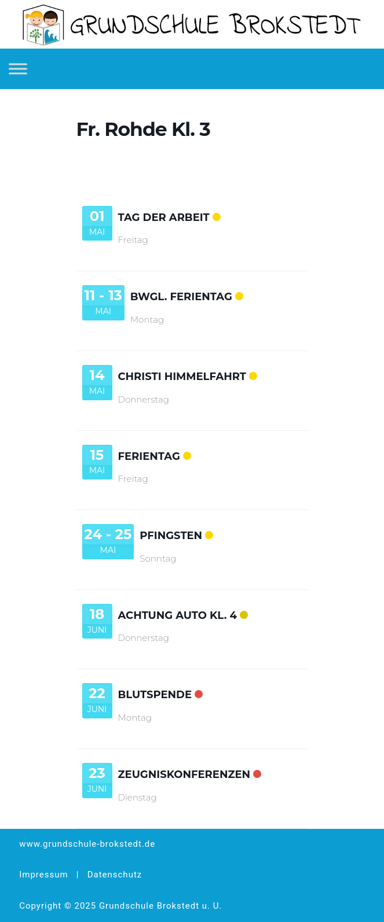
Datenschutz (114, 874)
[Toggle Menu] (18, 68)
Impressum (43, 874)
